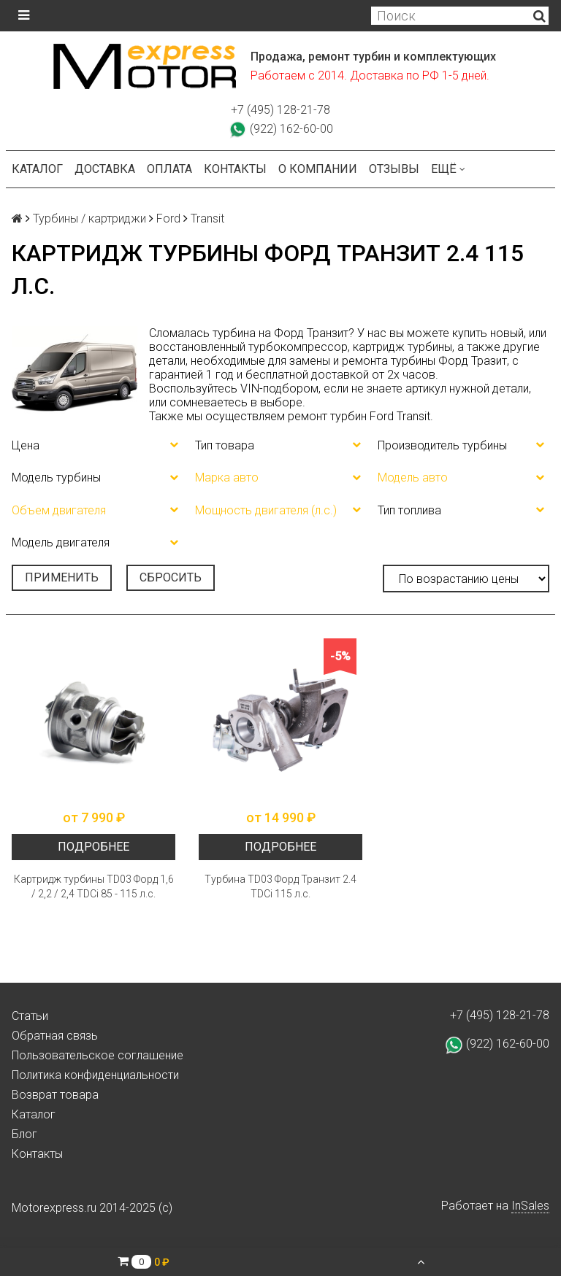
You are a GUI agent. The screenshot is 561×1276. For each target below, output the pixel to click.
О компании (317, 169)
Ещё (448, 169)
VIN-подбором (279, 388)
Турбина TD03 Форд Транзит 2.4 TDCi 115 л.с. (280, 886)
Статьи (30, 1016)
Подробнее (93, 847)
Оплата (169, 169)
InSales (530, 1206)
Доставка (105, 169)
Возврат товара (55, 1095)
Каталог (37, 169)
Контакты (235, 169)
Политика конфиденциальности (95, 1075)
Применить (62, 577)
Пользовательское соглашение (97, 1055)
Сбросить (171, 577)
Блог (24, 1134)
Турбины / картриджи (89, 218)
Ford (168, 218)
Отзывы (394, 169)
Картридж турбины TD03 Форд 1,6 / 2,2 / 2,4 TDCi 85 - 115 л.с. (94, 886)
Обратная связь (55, 1036)
